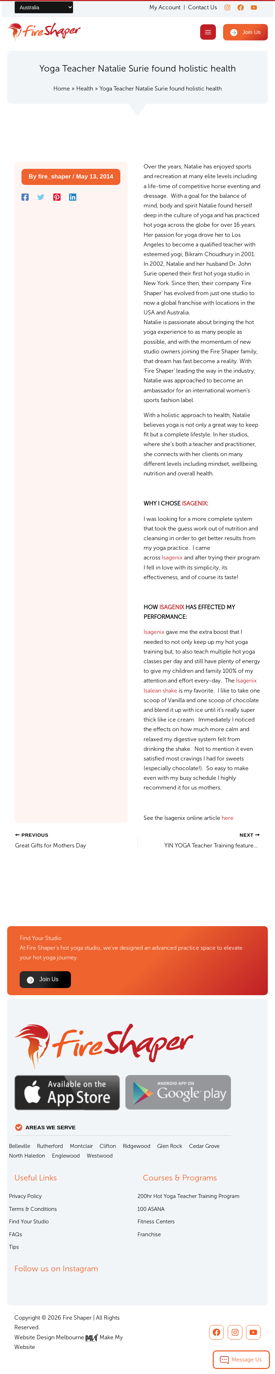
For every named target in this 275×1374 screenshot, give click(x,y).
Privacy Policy (25, 1196)
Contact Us (198, 7)
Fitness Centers (156, 1221)
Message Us (247, 1359)
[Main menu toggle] (206, 32)
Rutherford (50, 1146)
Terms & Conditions (33, 1209)
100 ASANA (151, 1209)
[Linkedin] (72, 198)
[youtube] (254, 7)
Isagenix (173, 559)
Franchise (149, 1234)
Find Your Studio (29, 1221)
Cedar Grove (204, 1146)
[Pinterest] (57, 198)
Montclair (81, 1146)
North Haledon (27, 1156)
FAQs (15, 1234)
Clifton (108, 1146)
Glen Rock (169, 1146)
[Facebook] (238, 7)
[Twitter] (40, 198)
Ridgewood (136, 1146)
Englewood (66, 1156)
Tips (14, 1247)
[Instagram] (223, 7)
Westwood (100, 1156)
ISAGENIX (194, 505)
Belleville (19, 1146)
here (227, 819)
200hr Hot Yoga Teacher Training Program (189, 1196)
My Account (160, 7)
